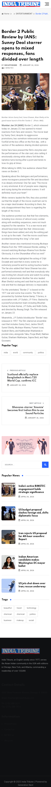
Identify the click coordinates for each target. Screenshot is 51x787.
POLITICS (41, 352)
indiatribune (10, 65)
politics (33, 614)
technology (31, 608)
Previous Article (16, 370)
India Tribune (27, 783)
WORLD (15, 352)
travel (19, 608)
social (31, 620)
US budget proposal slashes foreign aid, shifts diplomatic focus (33, 513)
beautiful (8, 608)
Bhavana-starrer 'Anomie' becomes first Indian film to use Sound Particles (25, 410)
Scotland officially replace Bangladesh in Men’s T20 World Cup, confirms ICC (22, 377)
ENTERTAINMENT (24, 14)
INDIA (6, 352)
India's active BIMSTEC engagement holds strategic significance (31, 489)
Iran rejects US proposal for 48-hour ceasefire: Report (32, 536)
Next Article (36, 403)
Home (5, 14)
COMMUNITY (28, 352)
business (7, 620)
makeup (20, 620)
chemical (8, 614)
